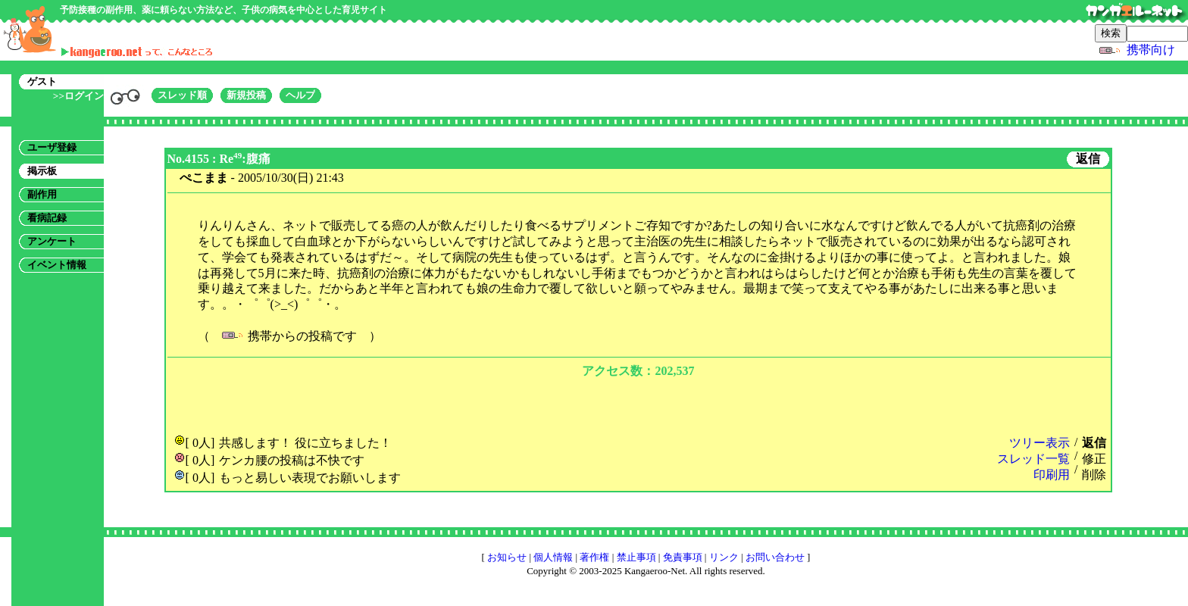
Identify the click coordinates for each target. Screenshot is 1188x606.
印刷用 (1051, 474)
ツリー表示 (1039, 442)
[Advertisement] (638, 404)
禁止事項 (636, 557)
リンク (724, 557)
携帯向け (1151, 49)
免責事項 (682, 557)
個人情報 (553, 557)
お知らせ (507, 557)
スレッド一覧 (1033, 458)
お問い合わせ (775, 557)
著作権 (594, 557)
